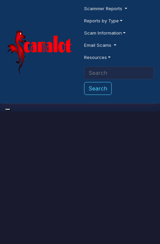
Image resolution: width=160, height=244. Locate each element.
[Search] (119, 72)
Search (98, 88)
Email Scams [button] (98, 45)
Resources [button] (95, 57)
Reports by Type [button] (101, 20)
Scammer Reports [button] (104, 8)
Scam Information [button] (103, 33)
